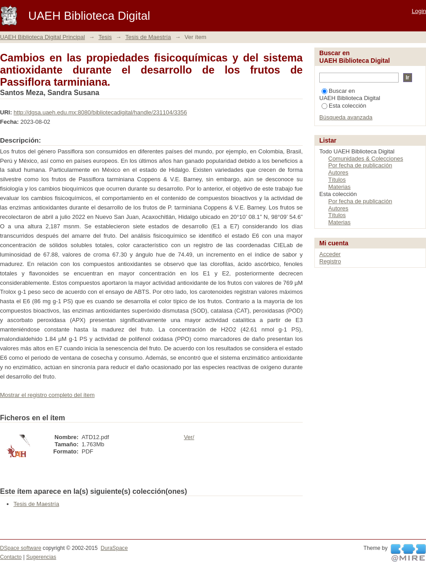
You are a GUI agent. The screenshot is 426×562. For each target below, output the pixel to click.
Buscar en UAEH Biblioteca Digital (349, 94)
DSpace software (20, 548)
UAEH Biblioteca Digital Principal (42, 37)
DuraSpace (113, 548)
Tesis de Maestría (148, 37)
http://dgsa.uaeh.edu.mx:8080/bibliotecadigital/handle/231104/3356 (100, 112)
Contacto (11, 557)
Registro (330, 261)
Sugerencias (41, 557)
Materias (339, 186)
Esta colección (344, 105)
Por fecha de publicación (360, 165)
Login (419, 11)
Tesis (105, 37)
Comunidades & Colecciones (365, 158)
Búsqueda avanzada (346, 117)
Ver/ (189, 437)
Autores (338, 172)
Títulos (337, 179)
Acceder (330, 254)
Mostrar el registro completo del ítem (47, 395)
